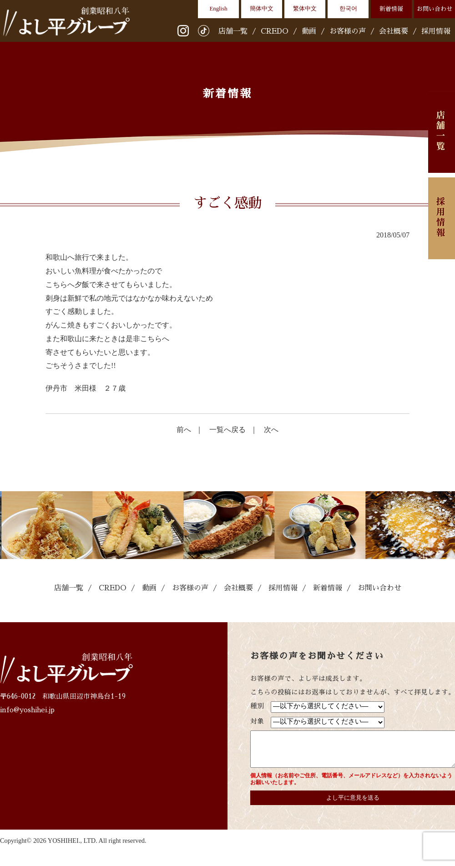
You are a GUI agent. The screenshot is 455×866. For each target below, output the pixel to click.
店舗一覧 (233, 31)
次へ (271, 429)
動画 (309, 31)
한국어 (348, 8)
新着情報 (391, 9)
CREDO (274, 31)
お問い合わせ (434, 9)
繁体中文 (305, 8)
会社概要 (393, 31)
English (218, 8)
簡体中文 (261, 8)
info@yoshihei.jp (27, 710)
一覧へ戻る (227, 429)
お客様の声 (347, 31)
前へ (184, 429)
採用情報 (435, 31)
